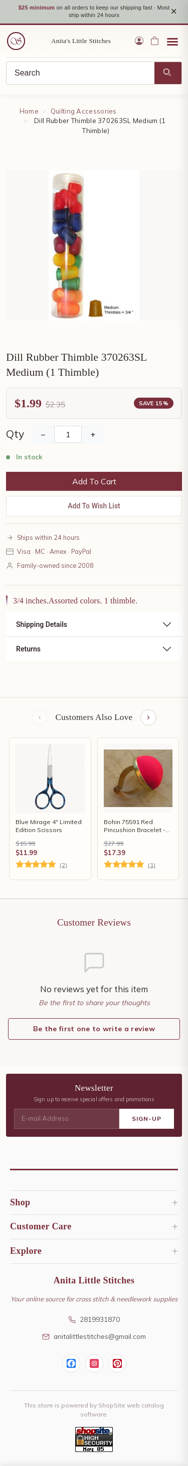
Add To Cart (94, 481)
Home (29, 111)
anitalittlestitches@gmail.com (94, 1336)
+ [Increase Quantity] (92, 434)
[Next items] (148, 717)
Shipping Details (41, 624)
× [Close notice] (173, 11)
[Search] (80, 73)
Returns (28, 649)
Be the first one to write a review (94, 1028)
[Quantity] (68, 434)
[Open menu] (172, 41)
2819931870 (94, 1319)
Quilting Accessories (84, 111)
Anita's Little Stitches (81, 41)
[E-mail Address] (66, 1119)
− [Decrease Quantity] (43, 434)
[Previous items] (40, 717)
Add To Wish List (94, 506)
